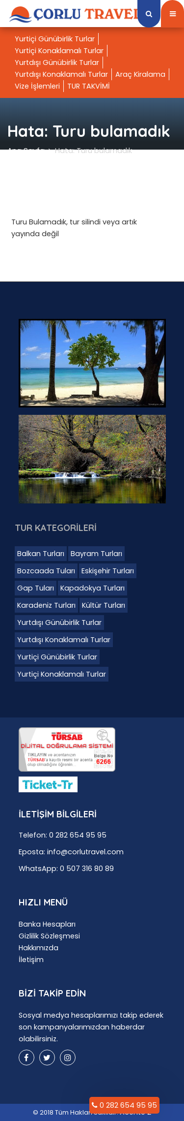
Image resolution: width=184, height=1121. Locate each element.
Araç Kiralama (140, 74)
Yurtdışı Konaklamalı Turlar (61, 74)
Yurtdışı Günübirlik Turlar (57, 62)
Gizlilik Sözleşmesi (49, 936)
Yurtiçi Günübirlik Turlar (55, 39)
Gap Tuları (35, 588)
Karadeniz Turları (46, 605)
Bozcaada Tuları (46, 571)
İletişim (31, 960)
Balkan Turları (40, 554)
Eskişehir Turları (107, 571)
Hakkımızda (38, 948)
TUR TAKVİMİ (88, 86)
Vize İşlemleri (37, 86)
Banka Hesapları (47, 924)
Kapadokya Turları (92, 588)
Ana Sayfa (26, 150)
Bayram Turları (96, 554)
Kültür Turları (103, 605)
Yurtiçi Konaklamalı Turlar (59, 51)
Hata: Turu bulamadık (93, 150)
